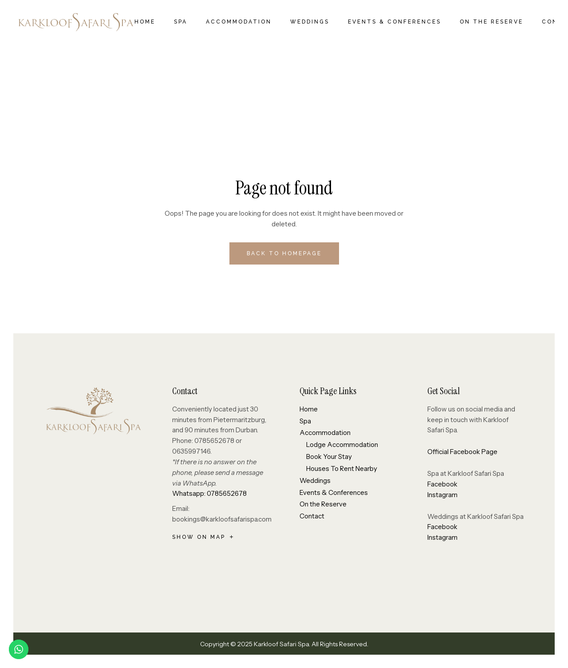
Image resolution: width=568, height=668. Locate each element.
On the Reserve (323, 504)
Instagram (442, 494)
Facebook (442, 484)
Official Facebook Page (462, 451)
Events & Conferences (334, 492)
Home (309, 409)
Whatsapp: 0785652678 (209, 493)
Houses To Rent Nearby (341, 468)
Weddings (315, 480)
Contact (312, 516)
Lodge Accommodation (342, 444)
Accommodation (325, 432)
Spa (305, 421)
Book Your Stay (329, 456)
